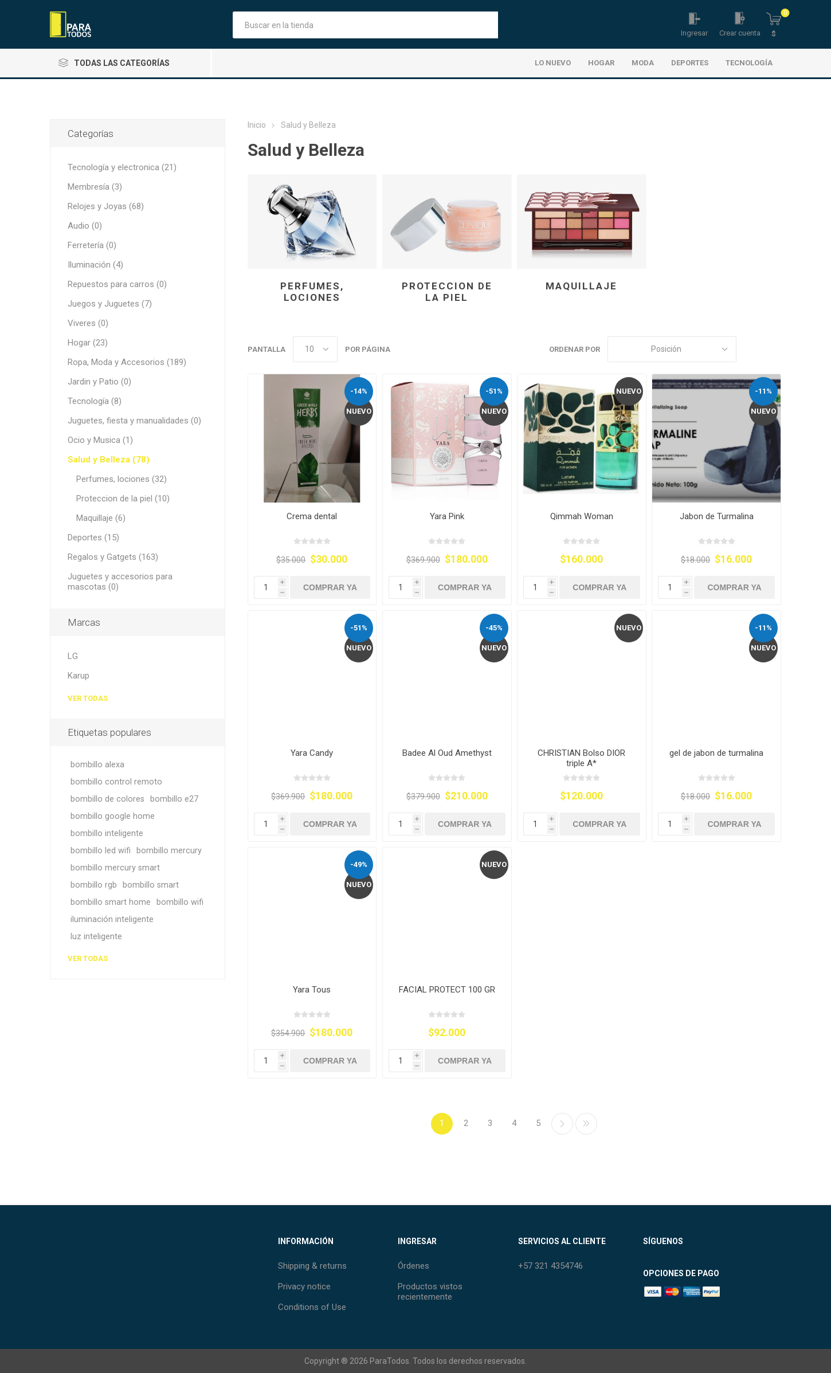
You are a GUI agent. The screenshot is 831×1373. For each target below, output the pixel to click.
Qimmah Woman (581, 516)
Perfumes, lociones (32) (121, 479)
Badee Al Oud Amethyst (447, 753)
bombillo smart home (110, 902)
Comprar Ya (330, 587)
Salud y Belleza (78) (109, 459)
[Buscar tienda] (365, 24)
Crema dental (312, 516)
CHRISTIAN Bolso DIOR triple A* (581, 758)
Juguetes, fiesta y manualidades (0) (134, 420)
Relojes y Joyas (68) (106, 206)
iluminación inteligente (112, 919)
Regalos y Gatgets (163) (113, 557)
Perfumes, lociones (312, 291)
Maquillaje (581, 286)
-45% (494, 627)
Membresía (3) (95, 187)
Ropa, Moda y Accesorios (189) (127, 362)
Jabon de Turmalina (717, 516)
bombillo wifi (179, 902)
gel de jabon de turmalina (716, 753)
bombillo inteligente (106, 833)
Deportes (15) (93, 537)
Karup (78, 675)
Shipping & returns (312, 1266)
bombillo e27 (174, 799)
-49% (358, 864)
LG (73, 656)
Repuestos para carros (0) (117, 284)
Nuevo (358, 411)
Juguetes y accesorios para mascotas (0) (120, 581)
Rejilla (750, 349)
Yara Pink (447, 516)
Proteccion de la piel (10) (123, 498)
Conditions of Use (312, 1307)
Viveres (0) (88, 323)
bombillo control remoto (116, 782)
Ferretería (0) (92, 245)
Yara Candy (312, 753)
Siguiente (562, 1124)
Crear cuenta (740, 33)
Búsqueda (511, 24)
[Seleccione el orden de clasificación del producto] (671, 349)
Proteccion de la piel (447, 291)
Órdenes (413, 1266)
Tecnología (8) (94, 401)
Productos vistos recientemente (430, 1291)
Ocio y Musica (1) (100, 440)
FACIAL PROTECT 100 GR (447, 989)
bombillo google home (112, 816)
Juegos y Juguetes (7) (110, 304)
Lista (772, 349)
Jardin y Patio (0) (99, 381)
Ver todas (88, 698)
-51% (494, 391)
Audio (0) (85, 226)
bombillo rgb (93, 885)
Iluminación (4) (95, 265)
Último (586, 1124)
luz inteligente (96, 937)
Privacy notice (304, 1286)
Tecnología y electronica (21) (122, 167)
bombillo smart (151, 885)
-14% (358, 391)
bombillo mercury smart (115, 868)
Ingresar (694, 33)
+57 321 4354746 (550, 1266)
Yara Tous (312, 989)
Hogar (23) (88, 343)
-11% (763, 391)
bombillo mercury (169, 851)
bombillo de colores (107, 799)
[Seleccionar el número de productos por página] (315, 349)
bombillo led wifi (100, 851)
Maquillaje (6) (101, 518)
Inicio (257, 125)
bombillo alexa (97, 765)
